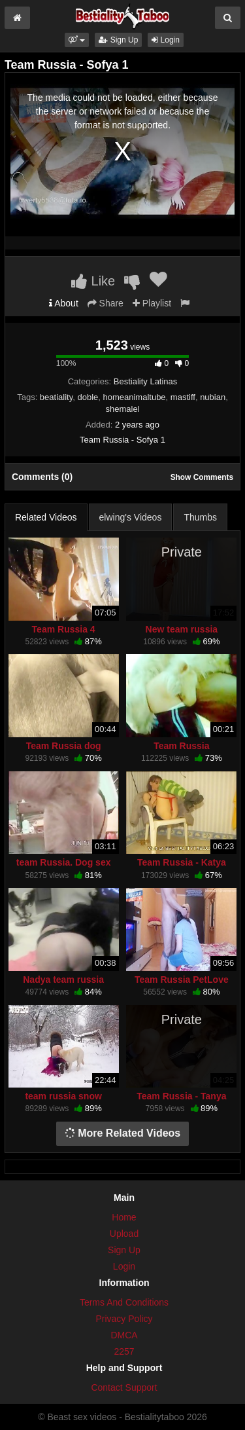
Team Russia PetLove (182, 979)
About (63, 303)
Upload (124, 1233)
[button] (77, 40)
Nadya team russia (63, 979)
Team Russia (181, 746)
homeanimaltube (134, 397)
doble (87, 397)
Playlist (152, 303)
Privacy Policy (123, 1318)
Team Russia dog (63, 746)
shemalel (122, 409)
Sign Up (118, 40)
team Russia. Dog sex (63, 862)
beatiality (56, 397)
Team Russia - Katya (181, 862)
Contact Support (124, 1387)
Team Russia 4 (63, 629)
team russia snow (63, 1096)
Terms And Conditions (124, 1302)
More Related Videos (123, 1133)
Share (105, 303)
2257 (124, 1351)
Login (166, 40)
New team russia (182, 629)
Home (124, 1217)
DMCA (123, 1335)
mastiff (183, 397)
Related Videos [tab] (46, 517)
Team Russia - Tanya (181, 1096)
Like (93, 281)
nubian (212, 397)
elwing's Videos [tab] (130, 517)
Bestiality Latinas (146, 381)
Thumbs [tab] (200, 517)
